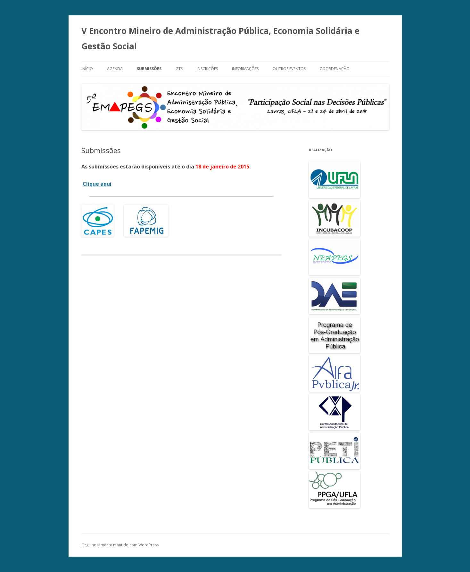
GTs (179, 68)
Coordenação (335, 68)
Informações (245, 68)
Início (87, 68)
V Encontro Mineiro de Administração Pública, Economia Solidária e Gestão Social (220, 38)
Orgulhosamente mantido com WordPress (120, 545)
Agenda (115, 68)
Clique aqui (97, 183)
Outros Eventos (289, 68)
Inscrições (207, 68)
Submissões (149, 68)
